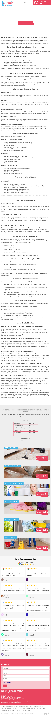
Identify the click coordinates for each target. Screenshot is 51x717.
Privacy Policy (15, 708)
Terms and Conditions (6, 708)
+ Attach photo (7, 682)
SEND (5, 685)
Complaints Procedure (38, 706)
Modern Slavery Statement (7, 706)
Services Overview (16, 710)
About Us (33, 708)
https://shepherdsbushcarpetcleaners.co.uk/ (13, 699)
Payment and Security (6, 710)
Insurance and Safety (40, 708)
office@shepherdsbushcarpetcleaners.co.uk (14, 698)
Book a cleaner (26, 23)
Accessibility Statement (24, 708)
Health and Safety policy (19, 706)
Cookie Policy (29, 706)
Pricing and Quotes (25, 710)
